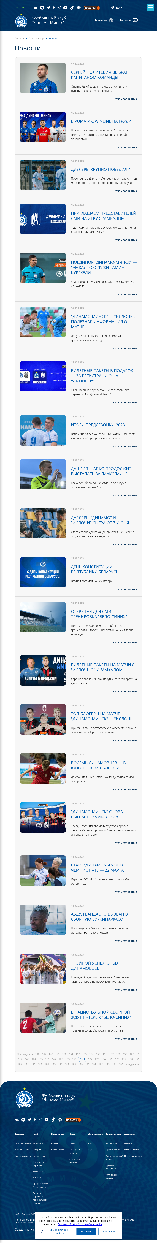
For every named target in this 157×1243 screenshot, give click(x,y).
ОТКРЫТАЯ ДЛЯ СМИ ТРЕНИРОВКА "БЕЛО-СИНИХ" (101, 614)
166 (47, 1062)
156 (105, 1056)
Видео (91, 1152)
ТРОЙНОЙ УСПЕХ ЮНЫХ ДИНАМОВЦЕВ (96, 968)
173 (97, 1062)
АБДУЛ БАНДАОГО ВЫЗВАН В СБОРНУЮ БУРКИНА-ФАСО (101, 920)
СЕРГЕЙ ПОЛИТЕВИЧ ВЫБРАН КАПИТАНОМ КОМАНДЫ (101, 74)
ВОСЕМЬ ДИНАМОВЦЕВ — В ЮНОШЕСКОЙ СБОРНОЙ (100, 770)
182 (33, 1067)
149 (57, 1056)
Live (22, 7)
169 (67, 1062)
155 (98, 1056)
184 (47, 1067)
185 (53, 1067)
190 (87, 1067)
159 (125, 1056)
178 (131, 1062)
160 (132, 1056)
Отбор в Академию (133, 1158)
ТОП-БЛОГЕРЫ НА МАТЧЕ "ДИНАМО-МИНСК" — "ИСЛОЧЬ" (97, 719)
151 (71, 1056)
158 (118, 1056)
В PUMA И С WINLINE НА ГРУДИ (103, 121)
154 (91, 1056)
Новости (55, 1146)
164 (34, 1062)
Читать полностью (125, 98)
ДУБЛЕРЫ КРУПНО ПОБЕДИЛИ (102, 169)
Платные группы (132, 1152)
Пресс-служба (57, 1152)
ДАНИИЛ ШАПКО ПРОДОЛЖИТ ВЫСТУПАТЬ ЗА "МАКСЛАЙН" (103, 473)
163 (27, 1062)
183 (40, 1067)
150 (64, 1056)
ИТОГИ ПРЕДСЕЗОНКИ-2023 (99, 427)
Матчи (72, 1146)
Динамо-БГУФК (22, 1152)
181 (26, 1067)
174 (104, 1062)
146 (37, 1056)
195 (121, 1067)
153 (84, 1056)
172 (90, 1062)
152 (78, 1056)
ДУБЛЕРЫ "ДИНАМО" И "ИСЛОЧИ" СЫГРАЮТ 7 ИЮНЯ (102, 521)
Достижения (39, 1146)
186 (60, 1067)
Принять (85, 1231)
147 (44, 1056)
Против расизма (113, 1152)
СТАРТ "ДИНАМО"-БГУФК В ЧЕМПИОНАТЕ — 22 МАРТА (99, 871)
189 (80, 1067)
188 (74, 1067)
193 (107, 1067)
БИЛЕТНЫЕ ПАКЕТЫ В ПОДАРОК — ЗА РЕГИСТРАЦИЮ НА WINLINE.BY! (103, 378)
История (37, 1152)
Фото (90, 1146)
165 (40, 1062)
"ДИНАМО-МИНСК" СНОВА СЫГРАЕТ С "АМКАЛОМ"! (98, 818)
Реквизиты (38, 1174)
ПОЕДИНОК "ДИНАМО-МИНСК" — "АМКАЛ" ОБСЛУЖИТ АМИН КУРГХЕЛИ (103, 271)
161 (138, 1056)
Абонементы (112, 1146)
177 (124, 1062)
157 (111, 1056)
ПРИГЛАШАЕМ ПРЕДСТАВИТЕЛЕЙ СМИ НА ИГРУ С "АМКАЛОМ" (99, 217)
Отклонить (109, 1231)
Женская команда (23, 1158)
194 (114, 1067)
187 (67, 1067)
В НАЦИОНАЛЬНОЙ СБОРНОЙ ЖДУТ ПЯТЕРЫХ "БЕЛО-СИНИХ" (103, 1017)
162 (20, 1062)
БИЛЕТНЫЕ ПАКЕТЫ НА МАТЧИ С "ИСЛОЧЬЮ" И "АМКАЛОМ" (103, 667)
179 (137, 1062)
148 (51, 1056)
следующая (133, 1067)
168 (61, 1062)
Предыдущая (25, 1056)
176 (117, 1062)
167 (54, 1062)
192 (101, 1067)
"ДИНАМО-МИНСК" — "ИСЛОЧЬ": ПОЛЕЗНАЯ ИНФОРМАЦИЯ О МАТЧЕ (96, 324)
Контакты (37, 1180)
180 (20, 1067)
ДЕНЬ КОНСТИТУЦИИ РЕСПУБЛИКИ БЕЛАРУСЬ (96, 570)
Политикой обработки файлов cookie (78, 1223)
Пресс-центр (36, 38)
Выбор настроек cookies (53, 1230)
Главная (20, 38)
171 (82, 1062)
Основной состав (23, 1146)
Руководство (39, 1158)
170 (74, 1062)
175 (110, 1062)
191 (94, 1067)
